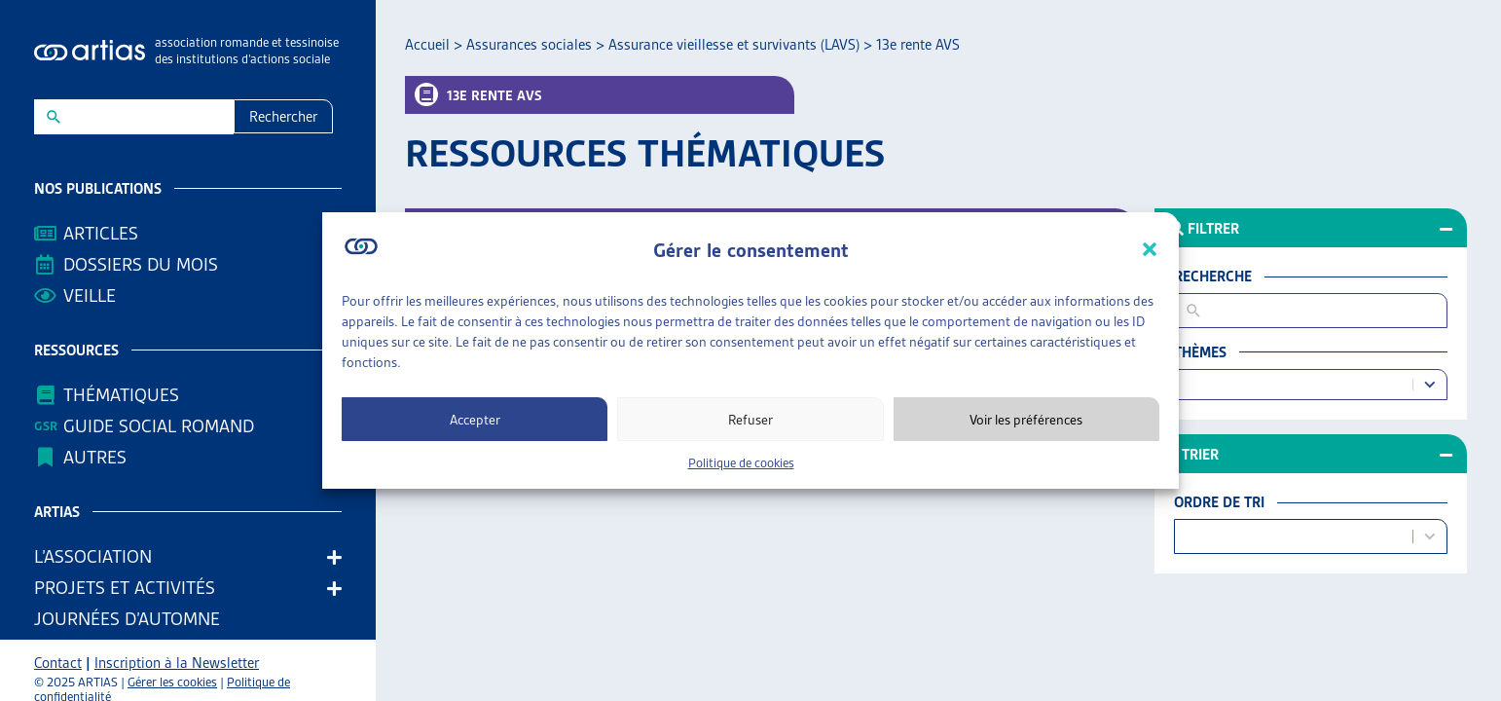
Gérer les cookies (172, 682)
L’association (98, 556)
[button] (1149, 249)
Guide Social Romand (158, 426)
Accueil (427, 45)
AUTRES (99, 457)
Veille (89, 295)
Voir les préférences (1026, 419)
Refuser (750, 419)
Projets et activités (129, 587)
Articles (100, 233)
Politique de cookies (741, 463)
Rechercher (283, 117)
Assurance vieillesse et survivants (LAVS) (734, 45)
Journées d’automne (127, 619)
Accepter (475, 419)
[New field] (146, 116)
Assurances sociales (529, 45)
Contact (58, 663)
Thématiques (121, 395)
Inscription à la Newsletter (176, 663)
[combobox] (1296, 385)
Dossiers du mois (140, 264)
